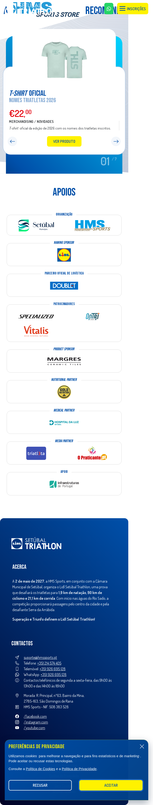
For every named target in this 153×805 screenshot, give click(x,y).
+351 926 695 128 (53, 668)
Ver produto (64, 141)
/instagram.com (36, 722)
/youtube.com (34, 727)
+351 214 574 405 (49, 663)
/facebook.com (35, 716)
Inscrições (133, 8)
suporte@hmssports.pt (40, 657)
